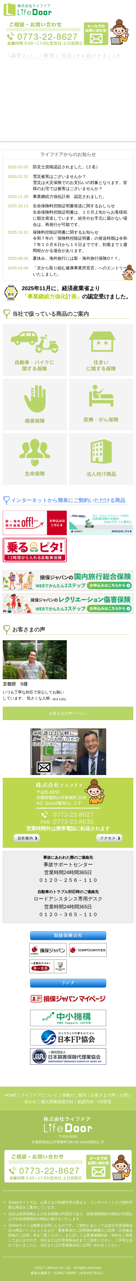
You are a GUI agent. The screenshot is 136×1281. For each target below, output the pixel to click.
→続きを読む (58, 699)
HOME (10, 1095)
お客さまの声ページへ (68, 713)
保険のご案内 (74, 1095)
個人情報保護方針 (57, 1102)
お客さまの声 (103, 1095)
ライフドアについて (39, 1095)
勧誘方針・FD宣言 (95, 1102)
